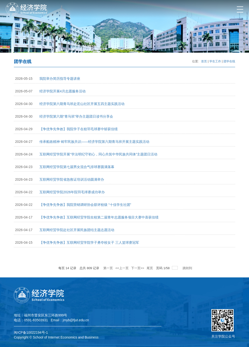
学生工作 (215, 61)
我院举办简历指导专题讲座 (59, 79)
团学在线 (229, 61)
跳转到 (188, 268)
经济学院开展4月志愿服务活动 (62, 91)
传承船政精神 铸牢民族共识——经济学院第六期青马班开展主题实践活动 (94, 142)
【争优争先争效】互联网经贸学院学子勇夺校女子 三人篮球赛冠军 (89, 242)
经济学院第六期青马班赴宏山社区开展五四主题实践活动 (81, 104)
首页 (204, 61)
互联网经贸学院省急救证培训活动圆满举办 (71, 179)
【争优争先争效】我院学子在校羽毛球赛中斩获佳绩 (78, 129)
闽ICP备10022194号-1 (31, 332)
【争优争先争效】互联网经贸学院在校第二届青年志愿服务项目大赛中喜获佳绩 (99, 217)
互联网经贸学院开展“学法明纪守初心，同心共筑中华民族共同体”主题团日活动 (98, 154)
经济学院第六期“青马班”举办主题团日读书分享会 (76, 116)
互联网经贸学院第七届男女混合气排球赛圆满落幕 (76, 167)
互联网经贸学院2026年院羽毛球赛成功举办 (72, 192)
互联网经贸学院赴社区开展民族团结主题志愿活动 (76, 230)
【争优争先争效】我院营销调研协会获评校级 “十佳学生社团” (85, 205)
